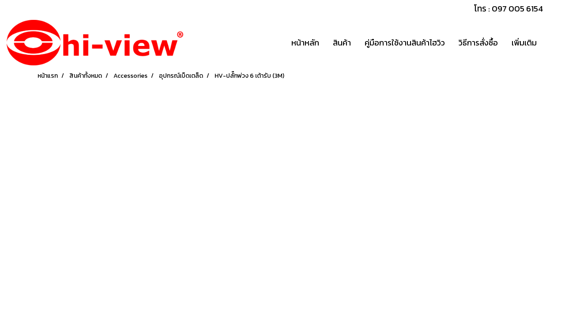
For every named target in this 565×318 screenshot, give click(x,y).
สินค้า (342, 43)
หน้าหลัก (305, 43)
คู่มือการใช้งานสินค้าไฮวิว (405, 43)
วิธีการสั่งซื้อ (478, 43)
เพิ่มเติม (524, 43)
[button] (551, 42)
